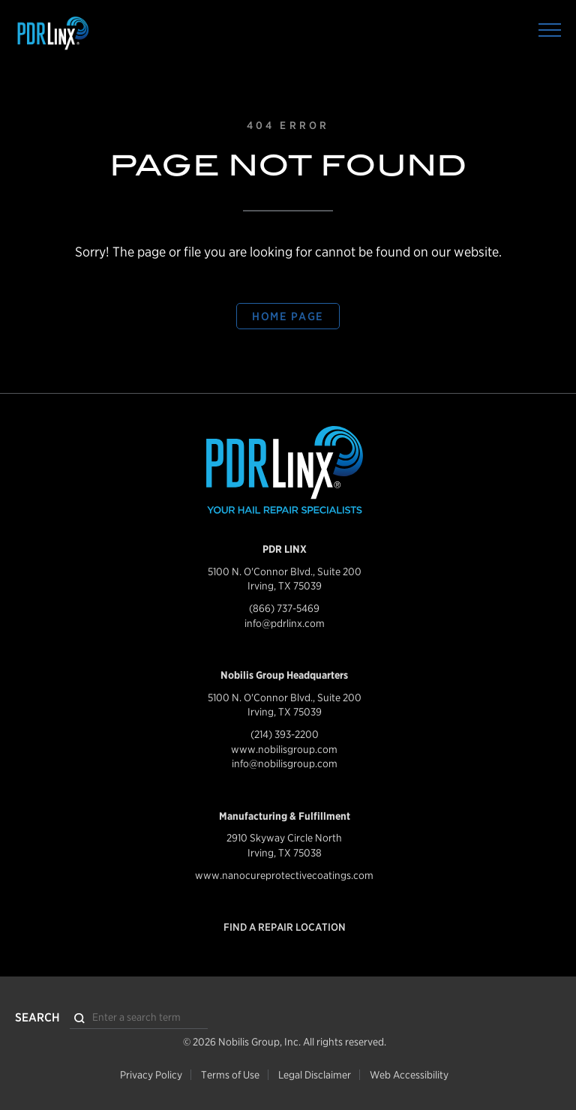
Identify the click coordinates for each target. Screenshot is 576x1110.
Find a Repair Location (285, 927)
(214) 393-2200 (284, 734)
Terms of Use (230, 1075)
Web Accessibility (409, 1075)
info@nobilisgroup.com (285, 764)
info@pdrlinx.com (284, 623)
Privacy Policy (151, 1075)
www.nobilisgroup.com (284, 749)
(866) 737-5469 (284, 608)
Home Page (288, 316)
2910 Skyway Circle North (284, 838)
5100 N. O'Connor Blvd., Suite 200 (285, 572)
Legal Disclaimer (314, 1075)
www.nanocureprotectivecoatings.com (284, 875)
